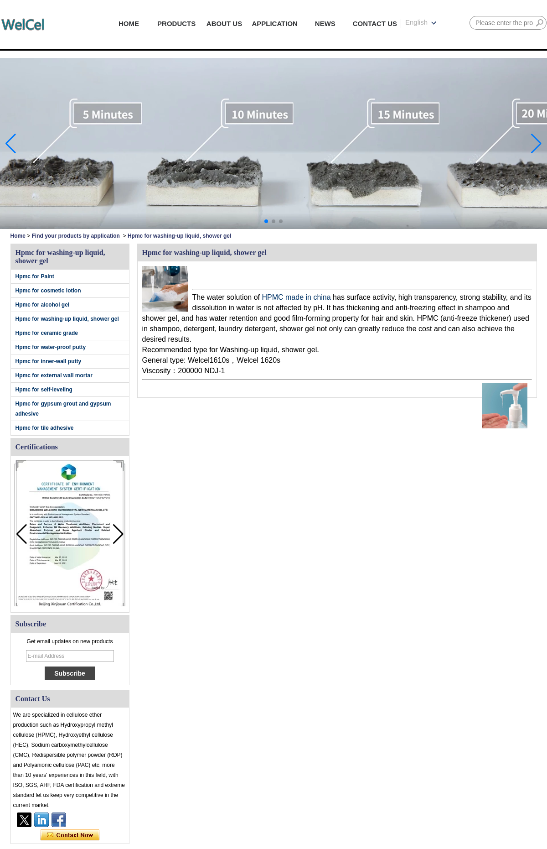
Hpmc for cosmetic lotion (48, 290)
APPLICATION (275, 23)
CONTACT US (375, 23)
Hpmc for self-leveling (43, 389)
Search (540, 23)
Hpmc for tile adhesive (44, 428)
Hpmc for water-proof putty (50, 347)
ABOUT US (224, 23)
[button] (266, 221)
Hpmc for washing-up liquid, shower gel (67, 319)
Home (18, 236)
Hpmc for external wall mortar (54, 375)
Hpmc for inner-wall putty (48, 361)
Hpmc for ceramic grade (46, 333)
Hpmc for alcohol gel (42, 305)
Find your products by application (76, 236)
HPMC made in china (296, 297)
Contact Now (70, 835)
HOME (129, 23)
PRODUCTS (176, 23)
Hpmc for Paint (34, 276)
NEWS (325, 23)
